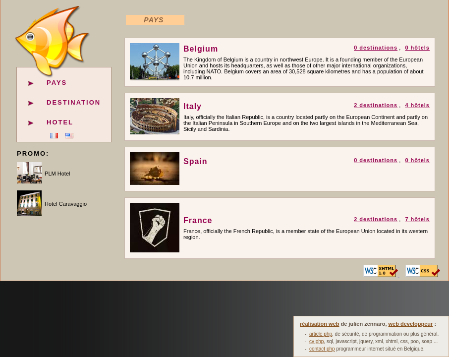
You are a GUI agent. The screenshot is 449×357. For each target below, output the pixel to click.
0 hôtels (417, 48)
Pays (57, 82)
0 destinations (375, 48)
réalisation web (319, 324)
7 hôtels (417, 219)
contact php (322, 349)
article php (320, 334)
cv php (316, 341)
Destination (74, 102)
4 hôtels (417, 105)
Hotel (60, 122)
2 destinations (375, 105)
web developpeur (411, 324)
